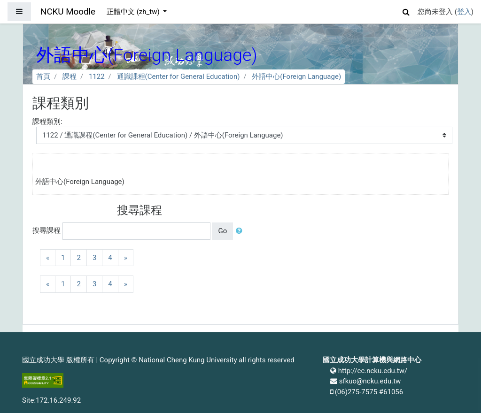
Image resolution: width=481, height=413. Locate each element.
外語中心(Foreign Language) (296, 76)
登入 (464, 12)
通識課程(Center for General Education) (178, 76)
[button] (406, 10)
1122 (97, 76)
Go (222, 231)
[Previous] (47, 258)
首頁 (43, 76)
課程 (69, 76)
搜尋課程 (46, 230)
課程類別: (47, 121)
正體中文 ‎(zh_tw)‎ (134, 12)
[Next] (125, 258)
